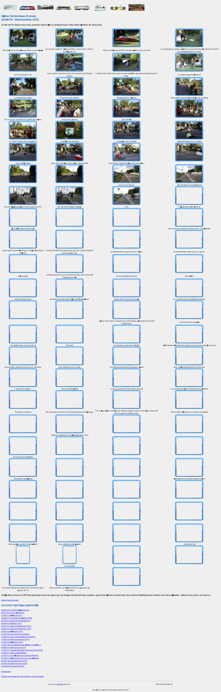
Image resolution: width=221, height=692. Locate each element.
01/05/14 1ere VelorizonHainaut (15, 634)
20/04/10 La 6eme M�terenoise (15, 610)
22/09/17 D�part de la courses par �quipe (20, 658)
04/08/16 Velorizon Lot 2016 (13, 647)
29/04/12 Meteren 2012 (11, 623)
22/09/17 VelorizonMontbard (13, 652)
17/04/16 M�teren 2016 (12, 642)
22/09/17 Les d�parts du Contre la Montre (19, 655)
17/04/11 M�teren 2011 (12, 615)
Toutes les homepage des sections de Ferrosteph (22, 676)
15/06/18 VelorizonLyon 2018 (14, 663)
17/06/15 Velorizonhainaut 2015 (15, 639)
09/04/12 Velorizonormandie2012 (16, 620)
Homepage (6, 671)
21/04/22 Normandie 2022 (12, 666)
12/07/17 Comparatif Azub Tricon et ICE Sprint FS (22, 650)
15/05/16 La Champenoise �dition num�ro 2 (21, 644)
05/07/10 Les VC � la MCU (12, 612)
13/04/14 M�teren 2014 (12, 631)
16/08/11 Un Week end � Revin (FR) (16, 618)
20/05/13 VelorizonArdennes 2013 (16, 628)
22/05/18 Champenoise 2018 (14, 660)
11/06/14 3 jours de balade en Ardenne (18, 636)
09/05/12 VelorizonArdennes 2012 (16, 626)
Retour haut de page (9, 600)
